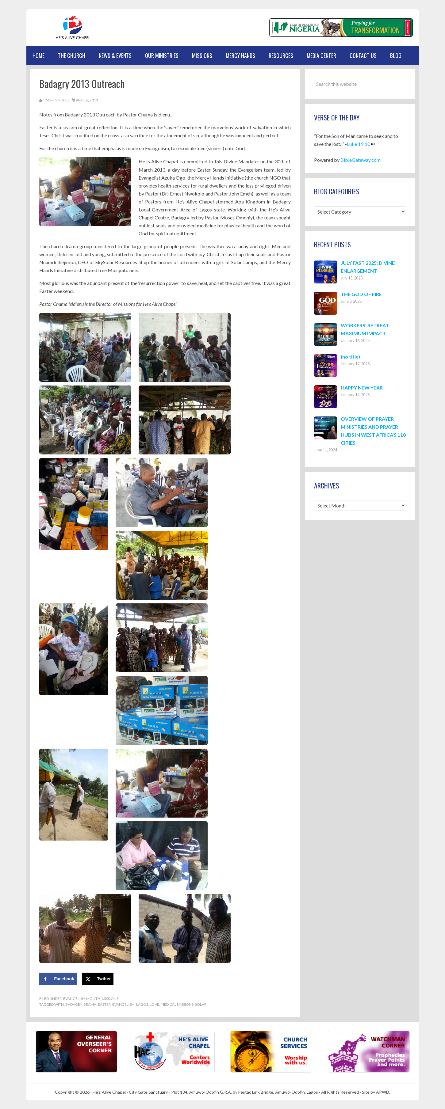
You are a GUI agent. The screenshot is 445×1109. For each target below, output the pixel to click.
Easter (104, 1003)
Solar (200, 1003)
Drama (89, 1003)
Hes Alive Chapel (56, 27)
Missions (110, 997)
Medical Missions (177, 1003)
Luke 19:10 (358, 144)
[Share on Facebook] (58, 978)
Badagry (73, 1003)
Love (154, 1003)
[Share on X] (97, 978)
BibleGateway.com (360, 160)
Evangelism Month (81, 997)
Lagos (142, 1003)
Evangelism (123, 1003)
